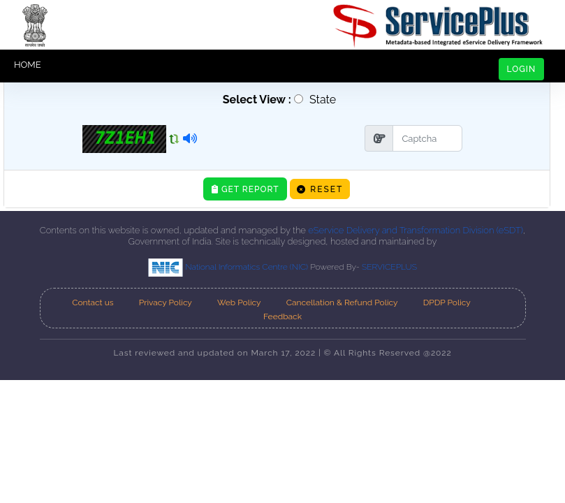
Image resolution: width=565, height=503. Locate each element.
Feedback (282, 316)
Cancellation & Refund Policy (342, 302)
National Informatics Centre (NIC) (229, 267)
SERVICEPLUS (389, 267)
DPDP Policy (447, 302)
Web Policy (239, 302)
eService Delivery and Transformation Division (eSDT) (415, 230)
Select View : (254, 99)
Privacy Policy (165, 302)
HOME (27, 64)
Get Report (245, 189)
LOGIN (521, 69)
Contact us (92, 302)
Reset (320, 189)
